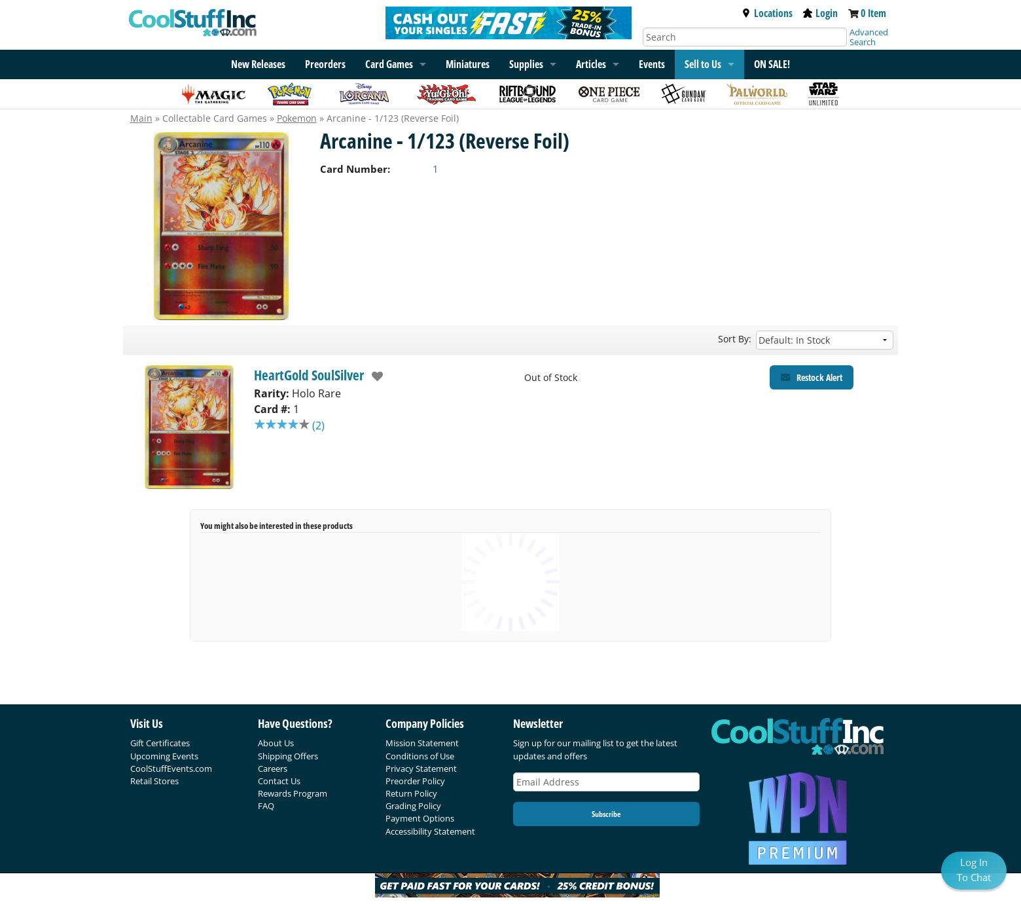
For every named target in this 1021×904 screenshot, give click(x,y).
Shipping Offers (288, 756)
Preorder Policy (415, 781)
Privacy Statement (421, 768)
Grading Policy (413, 806)
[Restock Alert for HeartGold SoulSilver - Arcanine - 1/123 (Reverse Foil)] (811, 377)
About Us (276, 743)
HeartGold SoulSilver (309, 375)
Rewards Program (292, 793)
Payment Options (419, 818)
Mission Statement (422, 743)
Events (652, 64)
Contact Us (279, 781)
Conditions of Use (419, 756)
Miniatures (468, 64)
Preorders (325, 64)
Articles (591, 64)
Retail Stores (154, 781)
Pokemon (297, 118)
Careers (272, 768)
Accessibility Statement (430, 831)
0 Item (873, 13)
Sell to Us (703, 64)
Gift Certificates (160, 743)
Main (141, 118)
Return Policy (411, 793)
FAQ (266, 806)
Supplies (526, 64)
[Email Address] (606, 781)
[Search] (745, 36)
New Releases (258, 64)
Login (820, 13)
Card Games (389, 64)
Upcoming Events (164, 756)
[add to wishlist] (374, 376)
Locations (767, 13)
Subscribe (606, 814)
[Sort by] (824, 340)
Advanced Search (869, 37)
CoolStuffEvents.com (171, 768)
